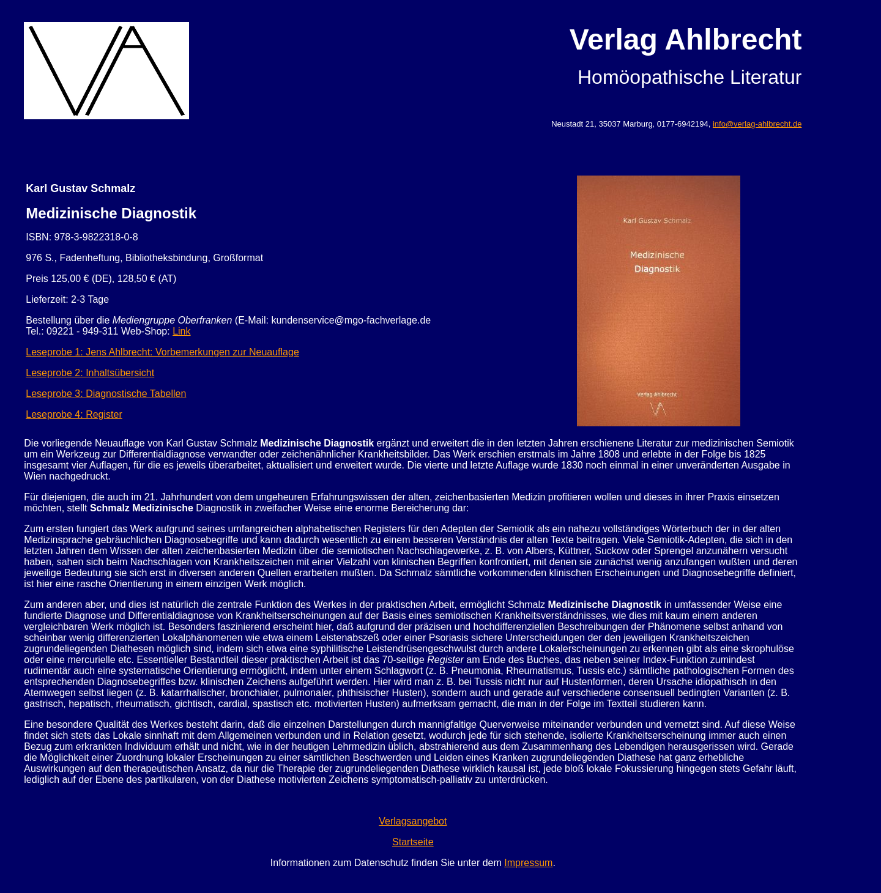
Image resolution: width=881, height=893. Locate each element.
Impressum (528, 863)
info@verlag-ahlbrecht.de (757, 123)
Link (181, 331)
